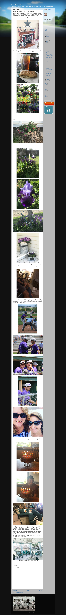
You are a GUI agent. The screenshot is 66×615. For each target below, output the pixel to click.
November (47, 37)
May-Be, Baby (48, 75)
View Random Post (49, 103)
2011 (46, 90)
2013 (46, 88)
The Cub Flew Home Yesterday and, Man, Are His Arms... (49, 58)
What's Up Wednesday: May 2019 (49, 48)
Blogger (38, 612)
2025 (46, 28)
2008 (46, 94)
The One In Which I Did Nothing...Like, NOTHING (49, 71)
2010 (46, 91)
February (47, 79)
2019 (46, 35)
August (47, 41)
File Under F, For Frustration (48, 74)
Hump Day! (47, 68)
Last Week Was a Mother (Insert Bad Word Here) (49, 65)
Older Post (40, 590)
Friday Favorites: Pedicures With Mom (49, 61)
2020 (46, 34)
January (47, 80)
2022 (46, 31)
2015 (46, 85)
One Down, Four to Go (49, 69)
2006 (46, 96)
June (47, 43)
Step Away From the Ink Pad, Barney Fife (49, 46)
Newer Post (15, 590)
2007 (46, 95)
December (47, 36)
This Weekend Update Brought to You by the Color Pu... (49, 51)
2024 (46, 29)
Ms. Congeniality (17, 4)
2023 (46, 30)
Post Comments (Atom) (19, 592)
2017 (46, 83)
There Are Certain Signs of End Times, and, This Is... (49, 55)
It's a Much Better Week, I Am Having (49, 63)
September (47, 40)
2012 (46, 89)
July (46, 42)
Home (28, 590)
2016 (46, 84)
